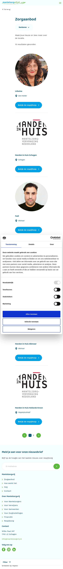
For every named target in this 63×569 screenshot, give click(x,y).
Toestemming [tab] (11, 244)
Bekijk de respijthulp (28, 105)
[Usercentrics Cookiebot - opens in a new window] (50, 237)
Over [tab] (52, 244)
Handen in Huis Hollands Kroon (29, 407)
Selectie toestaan (32, 322)
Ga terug (6, 9)
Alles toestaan (31, 314)
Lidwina (18, 91)
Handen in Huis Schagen (26, 155)
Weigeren (31, 329)
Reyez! (15, 566)
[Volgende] (38, 435)
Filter (7, 562)
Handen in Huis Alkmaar (26, 344)
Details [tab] (31, 244)
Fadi (17, 216)
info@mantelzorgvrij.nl (12, 539)
